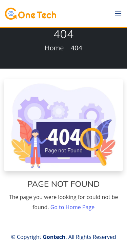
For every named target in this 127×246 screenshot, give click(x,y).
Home (54, 47)
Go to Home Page (72, 207)
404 (76, 47)
